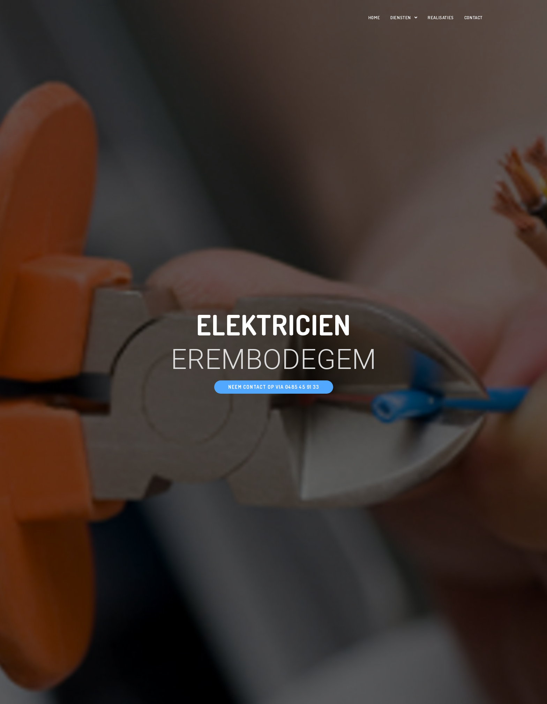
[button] (273, 387)
